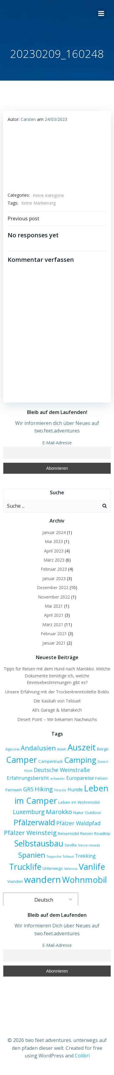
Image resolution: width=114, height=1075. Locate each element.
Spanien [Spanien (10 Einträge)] (31, 855)
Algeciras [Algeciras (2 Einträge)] (12, 749)
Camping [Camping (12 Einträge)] (80, 759)
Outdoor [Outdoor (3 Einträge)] (93, 812)
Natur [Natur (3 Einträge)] (78, 812)
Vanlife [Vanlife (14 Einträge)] (92, 866)
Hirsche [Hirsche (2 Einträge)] (60, 790)
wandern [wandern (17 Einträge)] (42, 879)
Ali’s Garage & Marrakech (57, 710)
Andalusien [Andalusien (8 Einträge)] (38, 747)
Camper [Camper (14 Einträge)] (21, 759)
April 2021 (54, 615)
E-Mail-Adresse (57, 443)
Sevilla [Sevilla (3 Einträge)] (70, 845)
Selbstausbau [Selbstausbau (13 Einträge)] (38, 843)
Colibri (82, 1055)
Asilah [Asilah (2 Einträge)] (61, 749)
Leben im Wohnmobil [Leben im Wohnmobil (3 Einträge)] (79, 802)
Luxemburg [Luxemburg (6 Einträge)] (29, 812)
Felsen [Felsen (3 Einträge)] (101, 778)
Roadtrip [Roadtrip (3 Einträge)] (102, 833)
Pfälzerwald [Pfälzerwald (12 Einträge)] (34, 822)
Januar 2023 (54, 578)
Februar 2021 (54, 633)
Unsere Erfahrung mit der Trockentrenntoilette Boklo (57, 692)
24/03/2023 (56, 119)
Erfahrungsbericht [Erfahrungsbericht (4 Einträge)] (28, 778)
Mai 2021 (54, 606)
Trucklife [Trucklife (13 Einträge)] (25, 866)
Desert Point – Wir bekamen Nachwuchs (57, 719)
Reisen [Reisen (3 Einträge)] (86, 833)
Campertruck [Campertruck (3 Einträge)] (50, 761)
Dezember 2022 (52, 587)
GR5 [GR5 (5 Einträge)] (28, 789)
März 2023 (53, 560)
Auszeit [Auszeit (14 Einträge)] (81, 747)
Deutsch (40, 899)
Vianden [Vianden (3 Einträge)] (15, 881)
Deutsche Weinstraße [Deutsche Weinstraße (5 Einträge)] (62, 769)
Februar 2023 (54, 569)
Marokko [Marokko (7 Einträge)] (59, 811)
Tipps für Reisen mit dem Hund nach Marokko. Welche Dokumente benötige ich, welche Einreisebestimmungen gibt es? (57, 675)
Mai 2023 (54, 541)
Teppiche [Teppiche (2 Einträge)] (54, 856)
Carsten (28, 119)
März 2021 (52, 624)
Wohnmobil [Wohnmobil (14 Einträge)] (84, 879)
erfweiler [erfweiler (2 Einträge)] (57, 778)
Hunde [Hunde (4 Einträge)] (75, 789)
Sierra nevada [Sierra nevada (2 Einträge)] (89, 845)
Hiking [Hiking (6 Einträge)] (44, 789)
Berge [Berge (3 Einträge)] (103, 749)
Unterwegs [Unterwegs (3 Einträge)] (53, 868)
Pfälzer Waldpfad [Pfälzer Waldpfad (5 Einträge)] (78, 823)
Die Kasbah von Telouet (57, 701)
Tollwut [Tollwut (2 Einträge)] (68, 856)
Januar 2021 (54, 643)
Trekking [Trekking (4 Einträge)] (85, 856)
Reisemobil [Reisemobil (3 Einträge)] (68, 833)
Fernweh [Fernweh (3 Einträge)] (13, 790)
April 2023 (54, 551)
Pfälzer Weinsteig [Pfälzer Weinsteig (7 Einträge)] (30, 832)
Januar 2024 (54, 532)
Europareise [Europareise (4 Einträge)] (80, 778)
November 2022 (54, 597)
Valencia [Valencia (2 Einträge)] (71, 868)
